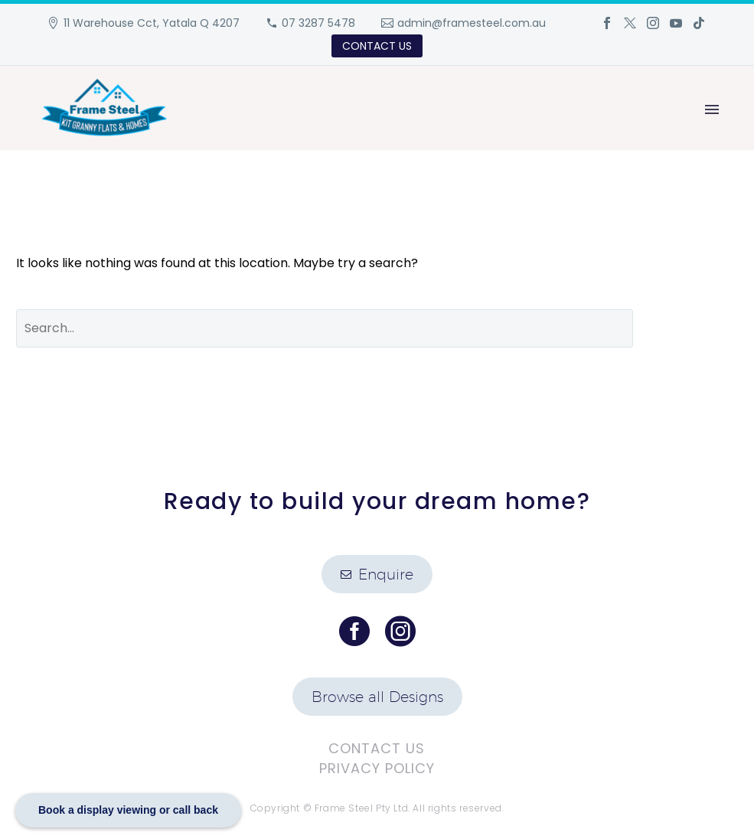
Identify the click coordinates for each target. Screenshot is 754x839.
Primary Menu (712, 109)
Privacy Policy (377, 768)
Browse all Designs (377, 696)
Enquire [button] (377, 574)
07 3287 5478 (318, 23)
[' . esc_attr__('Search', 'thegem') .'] (324, 328)
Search (697, 328)
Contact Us (376, 748)
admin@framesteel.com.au (471, 23)
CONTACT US (377, 46)
